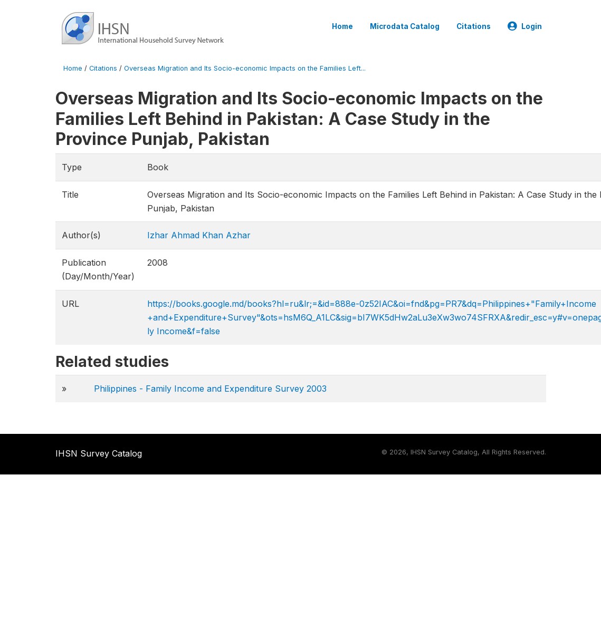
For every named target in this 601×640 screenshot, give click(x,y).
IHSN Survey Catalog (98, 453)
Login (525, 26)
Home (342, 26)
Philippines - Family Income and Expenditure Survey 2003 (210, 388)
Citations (473, 26)
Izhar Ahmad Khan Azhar (199, 235)
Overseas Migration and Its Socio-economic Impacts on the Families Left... (245, 68)
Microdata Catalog (405, 26)
